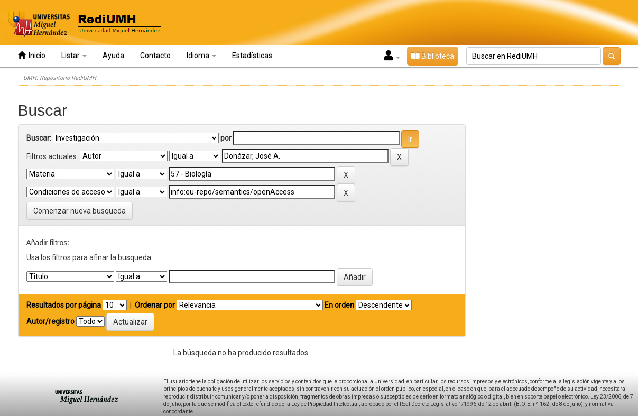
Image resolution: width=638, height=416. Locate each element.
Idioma (201, 55)
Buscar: (38, 138)
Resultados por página (63, 305)
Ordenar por (155, 305)
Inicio (31, 55)
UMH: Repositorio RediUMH (59, 78)
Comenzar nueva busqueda (79, 211)
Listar (74, 55)
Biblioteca (432, 56)
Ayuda (113, 55)
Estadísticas (252, 55)
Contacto (155, 55)
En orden (339, 305)
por (226, 138)
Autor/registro (50, 321)
